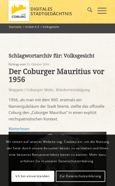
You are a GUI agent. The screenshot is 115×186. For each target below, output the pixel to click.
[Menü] (99, 10)
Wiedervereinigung (73, 90)
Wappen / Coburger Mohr (31, 90)
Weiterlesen (19, 128)
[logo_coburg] (48, 10)
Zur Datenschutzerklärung (80, 176)
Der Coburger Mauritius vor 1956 (56, 75)
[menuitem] (87, 10)
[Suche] (87, 10)
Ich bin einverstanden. (33, 176)
